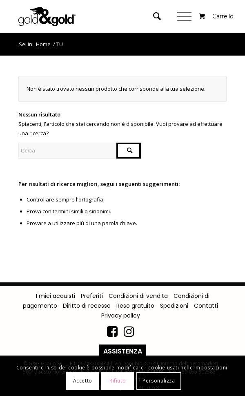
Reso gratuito (135, 306)
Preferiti (92, 296)
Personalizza (159, 380)
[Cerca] (153, 16)
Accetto (82, 380)
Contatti (206, 306)
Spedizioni (174, 306)
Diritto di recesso (87, 306)
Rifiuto (117, 380)
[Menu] (185, 16)
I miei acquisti (55, 296)
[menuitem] (159, 16)
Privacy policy (120, 315)
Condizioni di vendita (138, 296)
